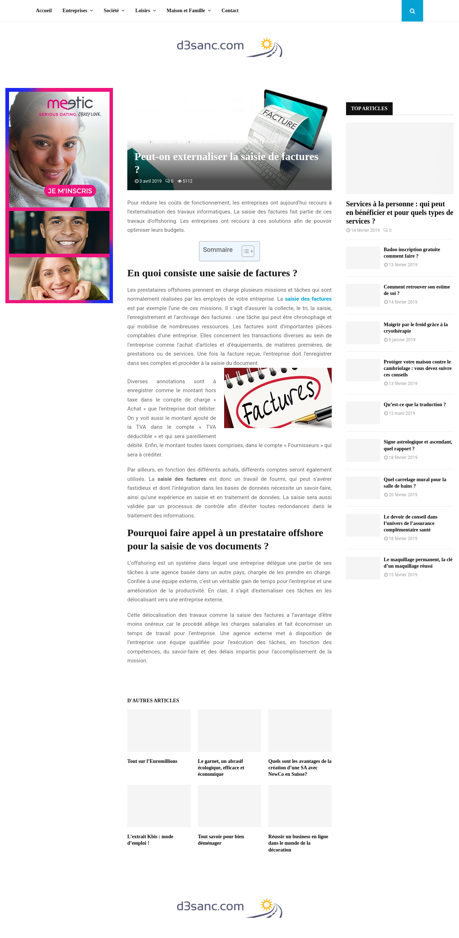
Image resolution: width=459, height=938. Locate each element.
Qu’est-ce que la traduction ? (415, 404)
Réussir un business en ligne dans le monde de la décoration (298, 843)
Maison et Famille (186, 10)
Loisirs (142, 10)
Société (111, 10)
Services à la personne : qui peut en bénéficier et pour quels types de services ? (399, 212)
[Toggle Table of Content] (244, 251)
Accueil (44, 10)
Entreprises (74, 10)
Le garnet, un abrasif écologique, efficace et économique (221, 768)
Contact (230, 10)
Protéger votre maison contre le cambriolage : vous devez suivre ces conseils (418, 368)
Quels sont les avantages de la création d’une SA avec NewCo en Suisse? (299, 768)
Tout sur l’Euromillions (152, 761)
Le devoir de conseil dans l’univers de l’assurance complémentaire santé (410, 523)
